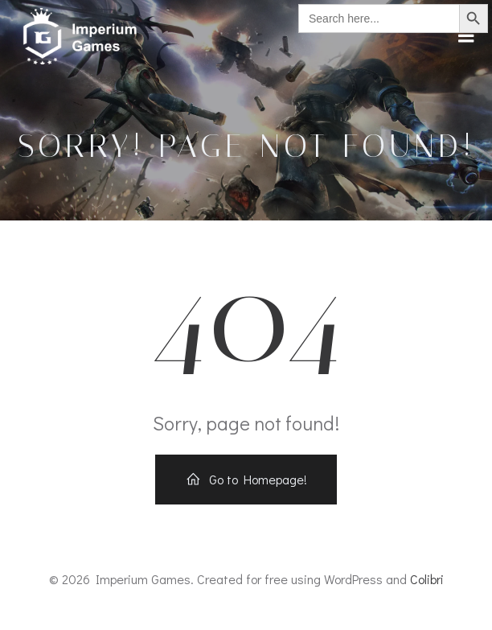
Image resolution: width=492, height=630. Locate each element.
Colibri (427, 578)
